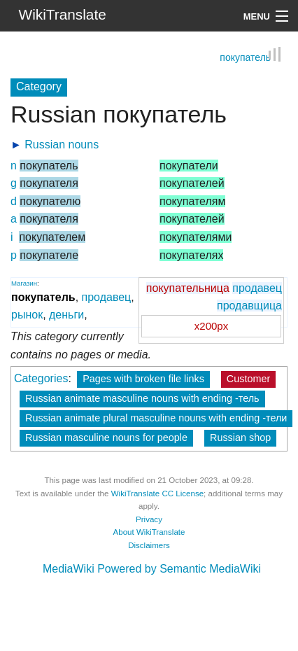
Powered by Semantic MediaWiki (179, 569)
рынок (27, 315)
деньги (66, 315)
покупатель (245, 58)
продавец (257, 288)
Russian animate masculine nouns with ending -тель (142, 398)
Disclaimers (149, 545)
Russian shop (240, 437)
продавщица (249, 306)
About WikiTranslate (149, 532)
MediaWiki (68, 569)
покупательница (187, 288)
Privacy (149, 519)
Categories (41, 378)
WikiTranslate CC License (157, 493)
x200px (211, 326)
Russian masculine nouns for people (106, 437)
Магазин (24, 283)
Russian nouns (61, 144)
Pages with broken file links (143, 378)
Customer (248, 378)
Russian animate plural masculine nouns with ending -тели (156, 418)
